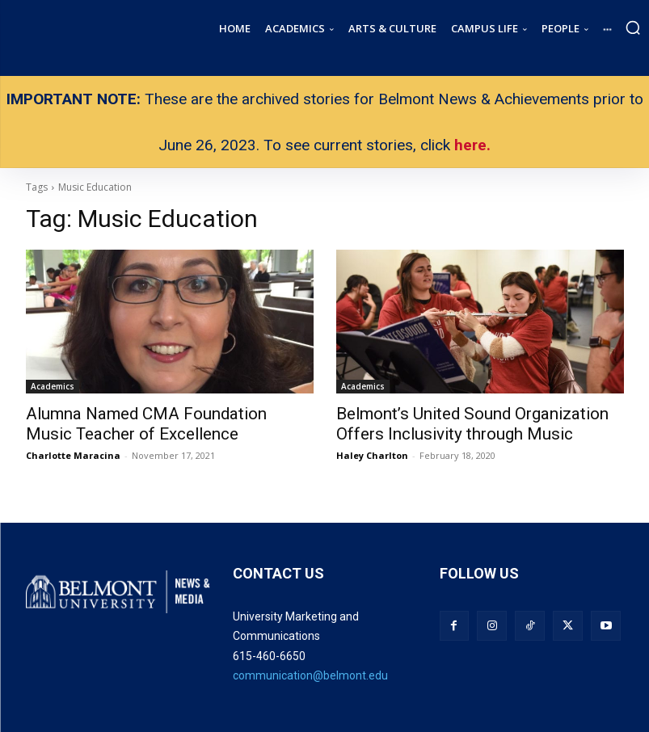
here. (472, 145)
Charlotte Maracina (73, 450)
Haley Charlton (372, 450)
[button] (633, 27)
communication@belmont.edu (310, 670)
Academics (52, 386)
